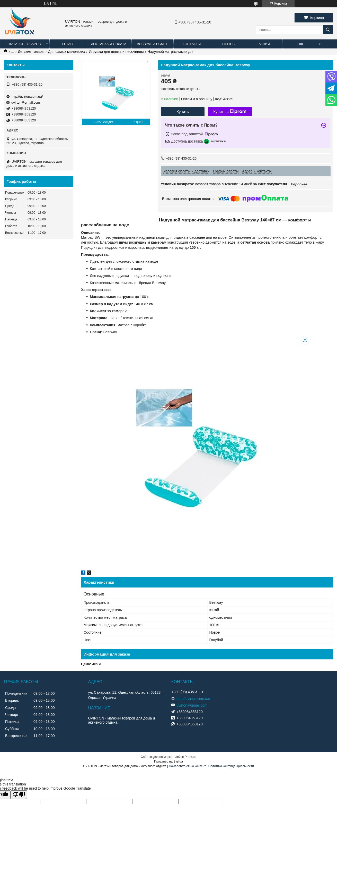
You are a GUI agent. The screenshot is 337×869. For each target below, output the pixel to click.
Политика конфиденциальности (231, 766)
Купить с (229, 111)
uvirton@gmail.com (25, 102)
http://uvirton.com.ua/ (27, 96)
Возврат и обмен (152, 44)
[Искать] (328, 29)
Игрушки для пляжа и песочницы (116, 51)
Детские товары (31, 51)
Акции (264, 44)
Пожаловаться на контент (187, 766)
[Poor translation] (19, 794)
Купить (182, 111)
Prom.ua (190, 757)
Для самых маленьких (66, 51)
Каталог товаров (25, 44)
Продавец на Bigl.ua (168, 761)
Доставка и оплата (108, 44)
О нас (67, 44)
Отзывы (228, 44)
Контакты (192, 44)
